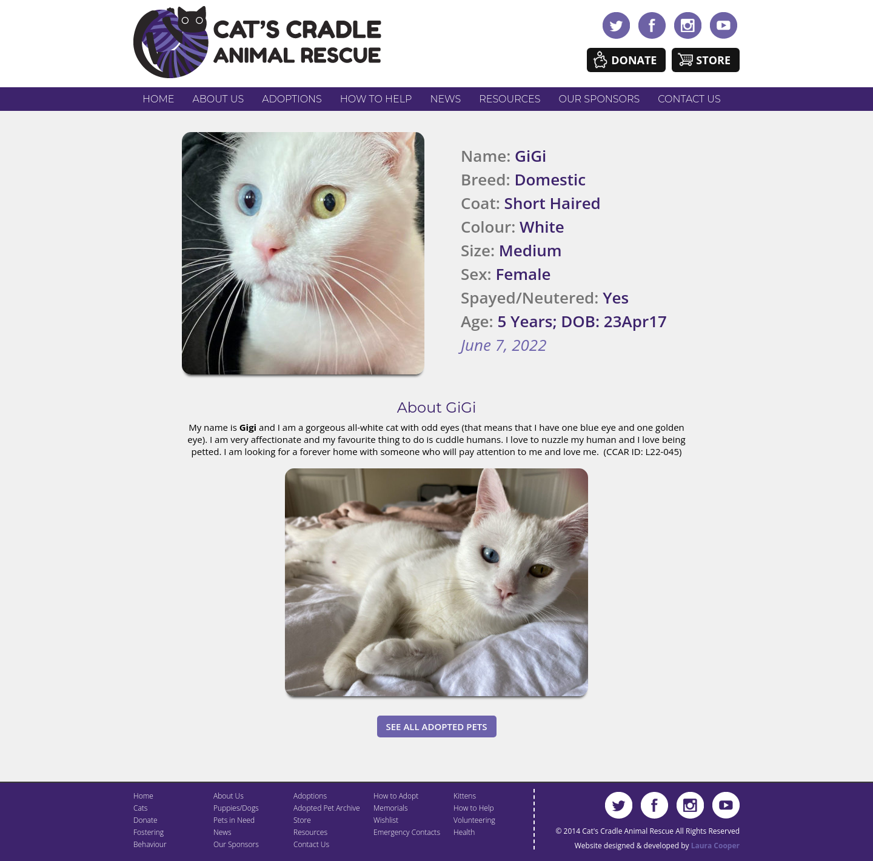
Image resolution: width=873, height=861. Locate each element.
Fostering (148, 832)
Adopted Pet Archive (326, 808)
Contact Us (689, 99)
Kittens (464, 796)
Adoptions (292, 99)
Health (464, 832)
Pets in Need (234, 820)
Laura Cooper (715, 845)
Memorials (390, 808)
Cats (140, 808)
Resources (509, 99)
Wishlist (385, 820)
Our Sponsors (599, 99)
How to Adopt (395, 796)
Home (158, 99)
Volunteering (474, 820)
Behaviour (150, 844)
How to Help (376, 99)
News (445, 99)
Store (713, 60)
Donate (634, 60)
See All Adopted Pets (436, 726)
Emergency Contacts (406, 832)
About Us (218, 99)
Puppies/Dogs (236, 808)
